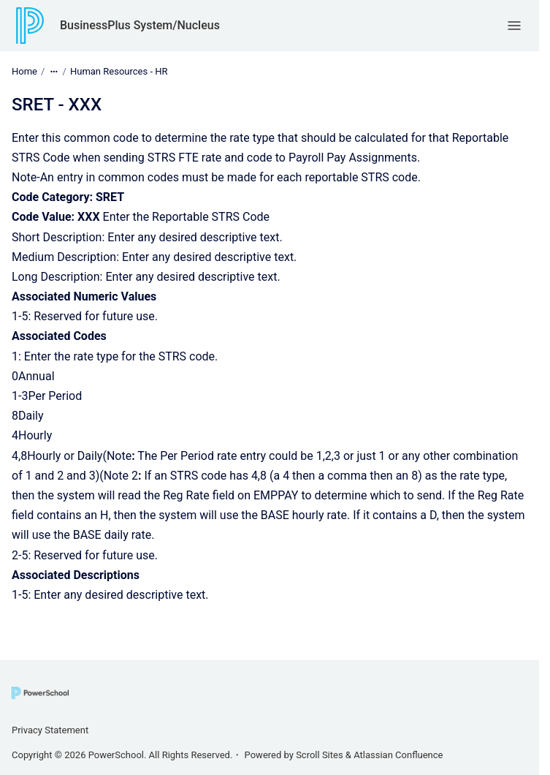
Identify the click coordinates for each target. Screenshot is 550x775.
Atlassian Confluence (398, 754)
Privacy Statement (50, 730)
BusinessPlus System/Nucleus (140, 25)
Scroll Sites (319, 754)
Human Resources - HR (119, 71)
